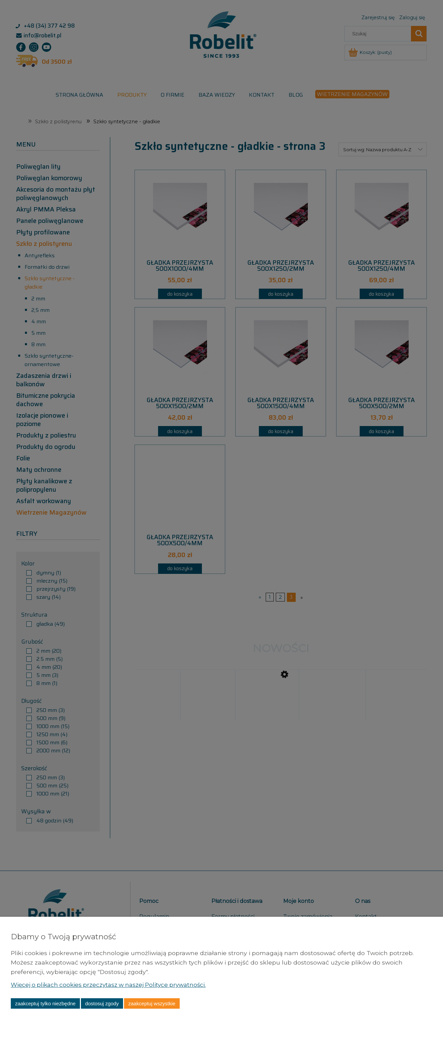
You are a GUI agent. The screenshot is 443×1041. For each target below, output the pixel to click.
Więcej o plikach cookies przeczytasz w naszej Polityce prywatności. (112, 984)
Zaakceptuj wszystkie (151, 1003)
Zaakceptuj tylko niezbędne (45, 1003)
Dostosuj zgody (102, 1003)
